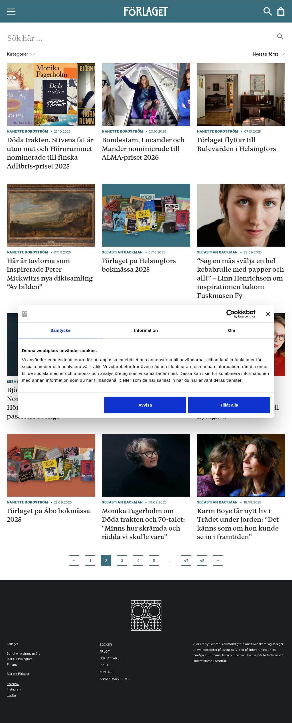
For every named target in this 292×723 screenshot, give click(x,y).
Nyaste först (265, 54)
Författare (109, 659)
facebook (13, 685)
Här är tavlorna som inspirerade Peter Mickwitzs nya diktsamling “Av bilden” (50, 273)
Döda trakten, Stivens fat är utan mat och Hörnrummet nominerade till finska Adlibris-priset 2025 (50, 152)
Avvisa (145, 404)
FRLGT (105, 652)
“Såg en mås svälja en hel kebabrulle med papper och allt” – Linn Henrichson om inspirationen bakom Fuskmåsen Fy (240, 278)
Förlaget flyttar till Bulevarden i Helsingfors (236, 144)
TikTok (11, 696)
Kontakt (107, 673)
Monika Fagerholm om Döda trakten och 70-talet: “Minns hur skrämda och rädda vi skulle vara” (143, 523)
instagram (14, 690)
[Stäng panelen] (268, 314)
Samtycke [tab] (60, 330)
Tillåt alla (229, 404)
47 (186, 561)
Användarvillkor (115, 679)
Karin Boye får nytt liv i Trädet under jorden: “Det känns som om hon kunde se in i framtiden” (238, 523)
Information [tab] (146, 330)
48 (202, 561)
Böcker (106, 645)
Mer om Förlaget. (18, 674)
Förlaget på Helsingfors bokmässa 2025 (139, 265)
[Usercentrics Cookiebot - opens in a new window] (231, 314)
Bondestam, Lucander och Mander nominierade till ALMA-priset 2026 (143, 148)
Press (104, 666)
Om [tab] (231, 330)
